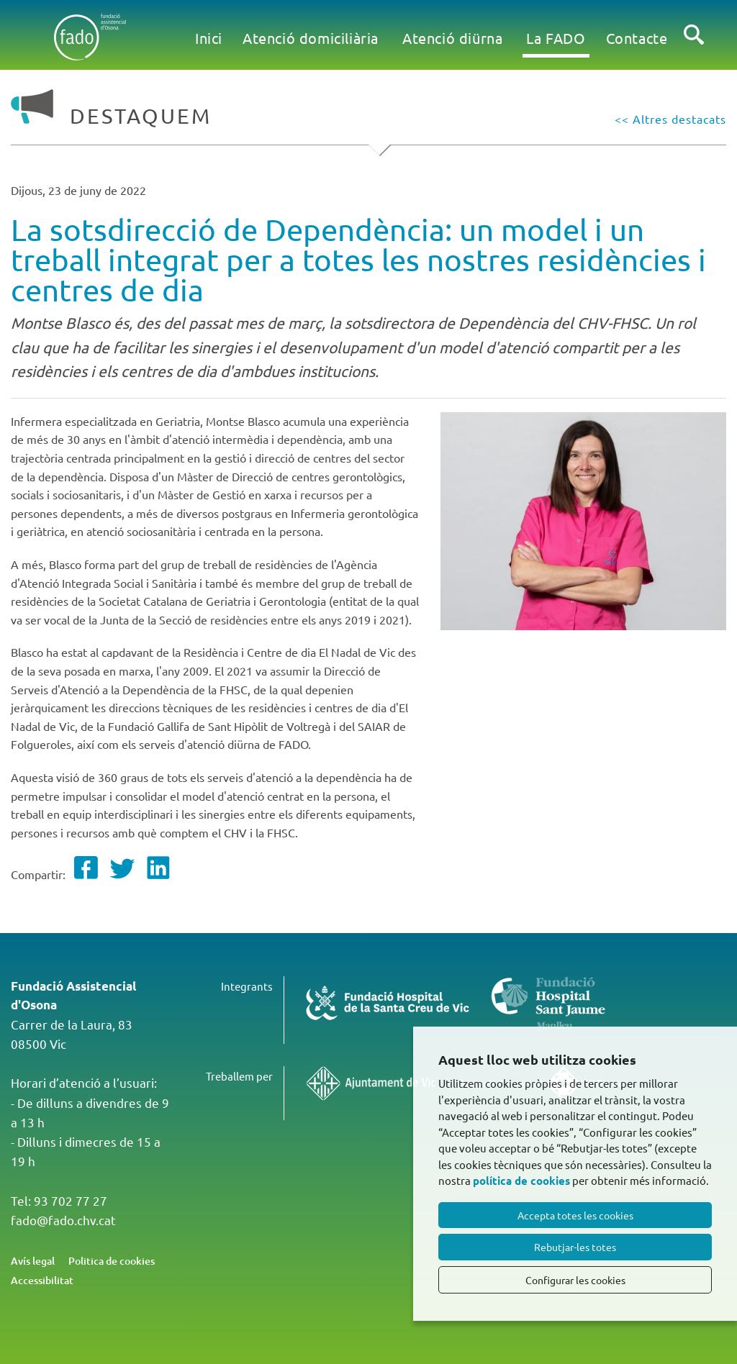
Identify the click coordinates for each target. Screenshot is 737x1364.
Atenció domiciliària (311, 38)
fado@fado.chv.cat (63, 1219)
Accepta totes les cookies (575, 1215)
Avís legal (33, 1261)
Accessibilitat (42, 1280)
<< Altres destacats (670, 119)
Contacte (637, 38)
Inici (208, 38)
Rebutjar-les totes (575, 1246)
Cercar (694, 46)
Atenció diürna (452, 38)
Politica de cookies (111, 1261)
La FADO (555, 38)
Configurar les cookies (575, 1279)
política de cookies (521, 1180)
